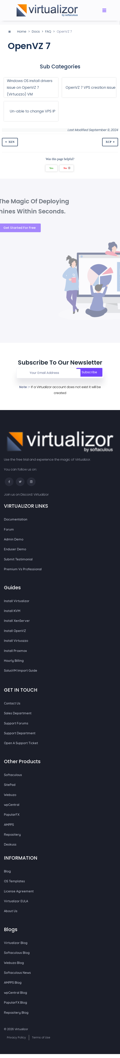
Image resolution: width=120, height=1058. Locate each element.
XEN (12, 142)
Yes (51, 168)
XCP (108, 142)
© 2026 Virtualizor (16, 1029)
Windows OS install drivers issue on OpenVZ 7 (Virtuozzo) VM (29, 87)
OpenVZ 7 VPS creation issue (90, 87)
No (67, 168)
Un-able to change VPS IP (32, 111)
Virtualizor (41, 494)
